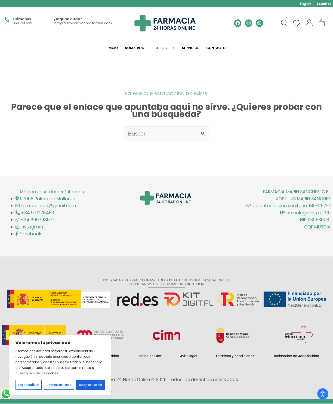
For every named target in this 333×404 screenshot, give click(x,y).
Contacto (216, 48)
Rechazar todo (59, 384)
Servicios (190, 48)
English (305, 3)
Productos (163, 47)
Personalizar (28, 384)
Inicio (113, 48)
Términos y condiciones (235, 356)
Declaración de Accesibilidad (296, 356)
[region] (60, 365)
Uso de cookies (150, 356)
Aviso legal (188, 356)
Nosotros (134, 48)
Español (324, 3)
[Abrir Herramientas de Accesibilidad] (322, 393)
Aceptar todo (90, 384)
